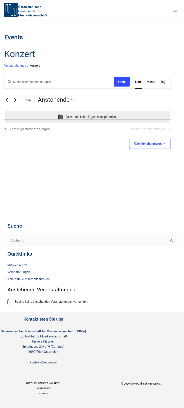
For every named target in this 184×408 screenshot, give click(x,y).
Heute (27, 99)
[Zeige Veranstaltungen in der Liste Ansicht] (138, 82)
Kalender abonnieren (148, 143)
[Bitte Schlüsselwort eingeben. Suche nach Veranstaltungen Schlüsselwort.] (59, 82)
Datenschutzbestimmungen (43, 383)
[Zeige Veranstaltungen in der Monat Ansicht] (151, 82)
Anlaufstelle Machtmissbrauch (28, 279)
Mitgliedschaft (17, 265)
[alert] (87, 117)
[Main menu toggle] (175, 10)
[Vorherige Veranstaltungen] (6, 99)
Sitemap (43, 393)
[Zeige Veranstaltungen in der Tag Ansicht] (162, 82)
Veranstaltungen (15, 65)
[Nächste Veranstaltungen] (15, 99)
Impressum (43, 388)
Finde (122, 82)
